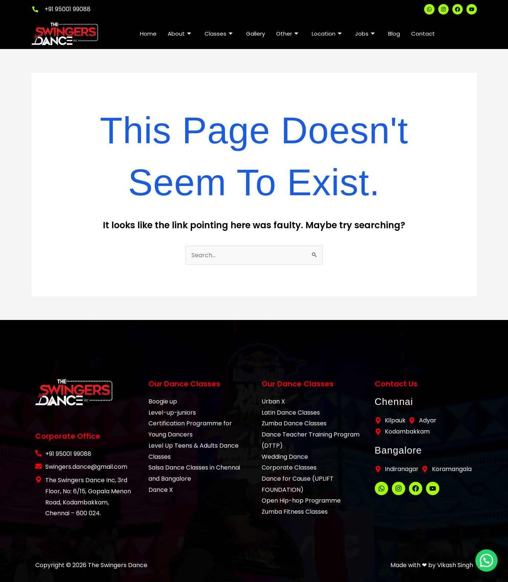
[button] (487, 563)
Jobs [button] (365, 33)
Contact (423, 33)
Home (148, 33)
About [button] (179, 33)
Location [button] (327, 33)
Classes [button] (218, 33)
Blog (394, 33)
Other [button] (287, 33)
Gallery (255, 33)
